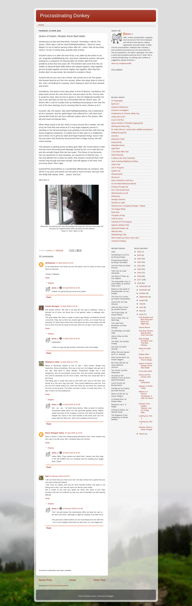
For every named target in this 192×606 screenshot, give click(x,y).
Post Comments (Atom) (59, 586)
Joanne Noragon (52, 306)
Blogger (110, 596)
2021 (139, 266)
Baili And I (115, 104)
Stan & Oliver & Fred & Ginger (145, 359)
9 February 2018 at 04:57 (60, 476)
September (144, 297)
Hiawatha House (118, 145)
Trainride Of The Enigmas (121, 222)
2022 (139, 262)
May (141, 311)
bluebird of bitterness (119, 107)
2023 (139, 259)
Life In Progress (117, 168)
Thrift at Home (117, 219)
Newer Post (45, 580)
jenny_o (55, 288)
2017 (139, 280)
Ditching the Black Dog (120, 126)
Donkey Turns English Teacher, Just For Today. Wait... (145, 408)
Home (41, 25)
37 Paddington (117, 101)
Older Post (99, 580)
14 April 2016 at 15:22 (69, 306)
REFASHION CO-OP (119, 193)
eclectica (114, 136)
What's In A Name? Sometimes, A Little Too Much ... (146, 396)
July (141, 304)
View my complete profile (121, 63)
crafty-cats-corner (118, 117)
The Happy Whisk (118, 209)
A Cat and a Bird (145, 371)
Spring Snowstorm (144, 381)
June (141, 307)
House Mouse (144, 327)
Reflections (115, 196)
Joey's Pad (115, 164)
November (143, 290)
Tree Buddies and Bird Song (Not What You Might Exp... (146, 320)
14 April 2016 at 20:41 (71, 339)
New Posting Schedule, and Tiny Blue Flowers (145, 342)
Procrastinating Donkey (65, 15)
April (141, 314)
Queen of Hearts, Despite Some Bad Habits (146, 365)
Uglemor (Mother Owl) (120, 225)
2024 (139, 255)
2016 (139, 283)
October (142, 293)
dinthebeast (50, 263)
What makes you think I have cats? (125, 238)
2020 (139, 269)
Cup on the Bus (117, 120)
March (142, 434)
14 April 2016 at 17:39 (68, 362)
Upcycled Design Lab (119, 228)
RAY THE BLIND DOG (120, 190)
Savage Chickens (118, 199)
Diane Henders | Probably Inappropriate (127, 123)
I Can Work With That (120, 152)
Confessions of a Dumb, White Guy (125, 113)
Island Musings (117, 155)
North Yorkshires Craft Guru (122, 180)
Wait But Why (116, 231)
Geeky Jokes (144, 354)
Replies (51, 283)
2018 (139, 276)
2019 (139, 273)
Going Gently (116, 142)
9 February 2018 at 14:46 (73, 509)
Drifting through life (118, 133)
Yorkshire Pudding (118, 241)
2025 (139, 252)
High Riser (115, 148)
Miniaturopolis (116, 174)
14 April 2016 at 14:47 (65, 263)
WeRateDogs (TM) (118, 235)
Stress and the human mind (145, 376)
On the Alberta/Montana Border (123, 184)
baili (47, 476)
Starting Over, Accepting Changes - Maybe (128, 206)
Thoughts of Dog (118, 215)
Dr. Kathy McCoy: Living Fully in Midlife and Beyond (132, 129)
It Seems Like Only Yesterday (123, 158)
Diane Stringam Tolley (54, 433)
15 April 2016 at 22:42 (71, 288)
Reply (47, 278)
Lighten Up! (116, 171)
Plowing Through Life (119, 187)
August (142, 300)
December (143, 286)
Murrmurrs (115, 177)
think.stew (115, 212)
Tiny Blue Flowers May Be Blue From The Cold (146, 333)
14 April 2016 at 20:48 (71, 404)
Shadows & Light (118, 203)
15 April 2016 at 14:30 (73, 433)
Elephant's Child (52, 362)
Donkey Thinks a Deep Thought (145, 428)
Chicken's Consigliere (120, 110)
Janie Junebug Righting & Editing (124, 161)
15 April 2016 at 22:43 (71, 453)
